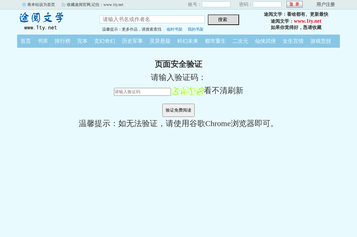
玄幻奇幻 (104, 41)
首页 (25, 41)
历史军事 (132, 41)
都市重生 (215, 41)
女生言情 (293, 41)
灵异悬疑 (160, 41)
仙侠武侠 (265, 41)
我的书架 (196, 29)
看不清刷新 (207, 90)
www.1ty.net (307, 21)
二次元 (240, 41)
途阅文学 (53, 21)
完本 (82, 41)
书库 (43, 41)
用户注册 (325, 4)
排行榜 (62, 41)
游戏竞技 (320, 41)
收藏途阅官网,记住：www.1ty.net (95, 4)
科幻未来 (187, 41)
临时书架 (174, 29)
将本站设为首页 (41, 4)
